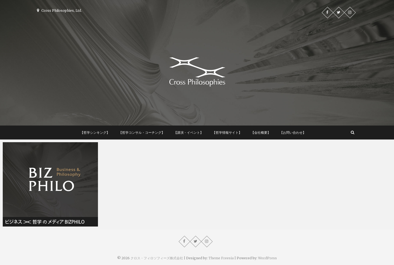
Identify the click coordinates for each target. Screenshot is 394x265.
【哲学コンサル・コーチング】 (142, 132)
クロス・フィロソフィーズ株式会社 (157, 258)
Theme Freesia (221, 258)
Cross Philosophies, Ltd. (59, 10)
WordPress (267, 258)
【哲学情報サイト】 (227, 132)
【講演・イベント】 (188, 132)
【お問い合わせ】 (293, 132)
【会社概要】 (261, 132)
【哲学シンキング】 (95, 132)
